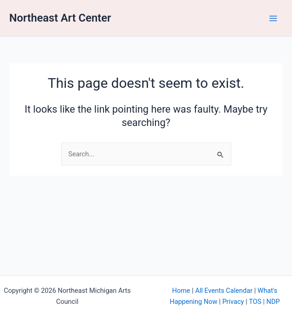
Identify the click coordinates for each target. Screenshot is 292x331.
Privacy (233, 301)
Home (181, 290)
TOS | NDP (264, 301)
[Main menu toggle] (273, 18)
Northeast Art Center (60, 17)
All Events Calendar (223, 290)
